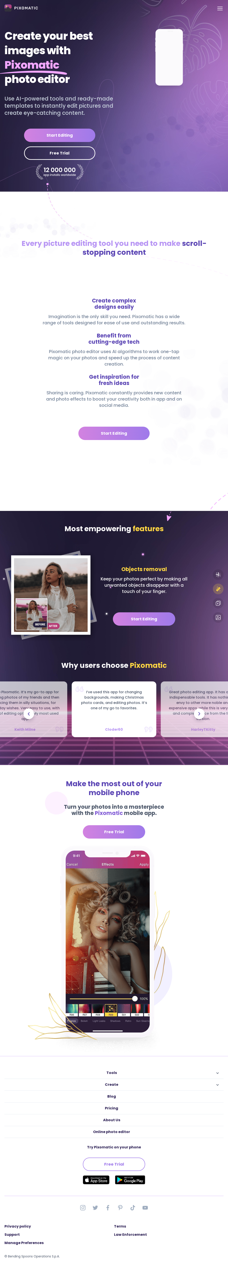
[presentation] (28, 713)
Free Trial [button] (114, 832)
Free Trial (59, 153)
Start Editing (60, 135)
